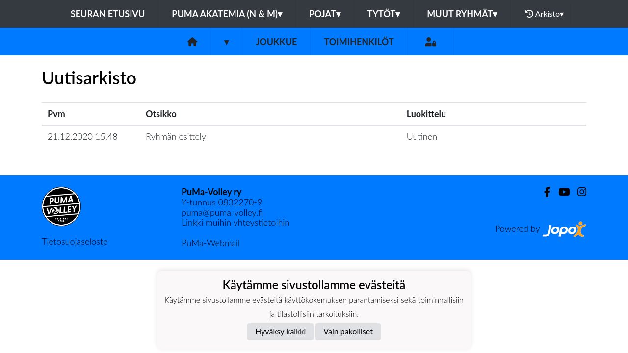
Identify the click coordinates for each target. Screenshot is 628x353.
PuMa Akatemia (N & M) (227, 13)
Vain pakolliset (348, 331)
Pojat (324, 13)
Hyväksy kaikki (280, 331)
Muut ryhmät (462, 13)
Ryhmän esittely (176, 136)
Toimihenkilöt (358, 41)
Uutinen (422, 136)
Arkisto (544, 14)
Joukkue (276, 41)
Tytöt (383, 13)
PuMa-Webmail (211, 242)
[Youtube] (560, 192)
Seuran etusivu (108, 13)
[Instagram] (578, 192)
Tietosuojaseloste (74, 241)
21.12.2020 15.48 (83, 136)
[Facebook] (543, 192)
